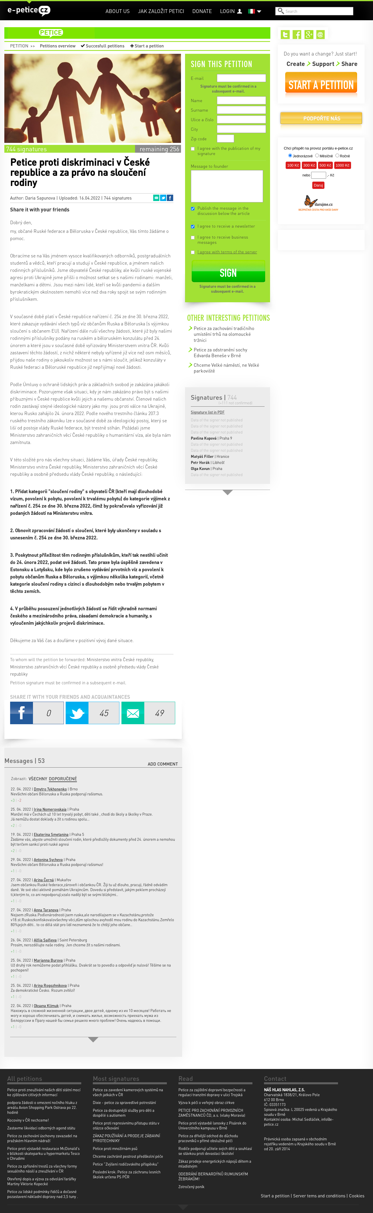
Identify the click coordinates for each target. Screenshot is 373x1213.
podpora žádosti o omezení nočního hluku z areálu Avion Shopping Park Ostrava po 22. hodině (42, 1107)
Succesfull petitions (105, 46)
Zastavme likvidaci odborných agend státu (41, 1127)
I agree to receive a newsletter (226, 225)
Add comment (163, 764)
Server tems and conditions (319, 1196)
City (194, 129)
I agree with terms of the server (227, 251)
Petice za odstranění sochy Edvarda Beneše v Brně (220, 352)
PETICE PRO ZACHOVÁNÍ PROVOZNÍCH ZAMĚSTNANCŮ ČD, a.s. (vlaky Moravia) (211, 1113)
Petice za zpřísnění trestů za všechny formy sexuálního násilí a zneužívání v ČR (42, 1168)
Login (227, 11)
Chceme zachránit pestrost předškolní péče (128, 1156)
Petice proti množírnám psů (115, 1148)
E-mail (197, 78)
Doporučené (63, 778)
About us (118, 11)
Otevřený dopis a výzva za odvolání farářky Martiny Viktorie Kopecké (41, 1181)
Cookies (356, 1196)
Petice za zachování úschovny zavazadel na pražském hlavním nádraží (42, 1138)
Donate (202, 11)
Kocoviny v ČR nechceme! (28, 1120)
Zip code (199, 138)
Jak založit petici (161, 11)
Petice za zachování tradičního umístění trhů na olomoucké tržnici (224, 334)
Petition (19, 46)
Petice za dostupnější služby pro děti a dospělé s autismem (123, 1113)
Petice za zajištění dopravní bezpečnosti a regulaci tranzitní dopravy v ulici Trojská (211, 1092)
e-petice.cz (29, 11)
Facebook (170, 198)
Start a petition (149, 46)
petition (141, 33)
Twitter (163, 198)
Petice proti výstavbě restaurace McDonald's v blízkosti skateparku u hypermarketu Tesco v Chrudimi (43, 1153)
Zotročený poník (191, 1186)
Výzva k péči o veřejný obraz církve (206, 1102)
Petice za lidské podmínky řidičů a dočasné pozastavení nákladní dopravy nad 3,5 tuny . (42, 1194)
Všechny (38, 778)
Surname (199, 110)
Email (156, 198)
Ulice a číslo (202, 119)
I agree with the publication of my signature (228, 150)
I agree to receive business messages (222, 239)
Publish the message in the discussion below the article (223, 210)
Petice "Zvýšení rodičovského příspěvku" (126, 1164)
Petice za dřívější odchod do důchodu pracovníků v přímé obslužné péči (208, 1138)
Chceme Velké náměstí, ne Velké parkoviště (226, 368)
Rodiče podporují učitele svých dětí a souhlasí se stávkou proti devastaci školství (215, 1151)
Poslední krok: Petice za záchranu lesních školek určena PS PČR (126, 1174)
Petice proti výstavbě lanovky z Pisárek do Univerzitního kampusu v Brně (212, 1125)
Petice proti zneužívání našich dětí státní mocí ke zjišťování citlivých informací (43, 1092)
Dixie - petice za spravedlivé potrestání (124, 1102)
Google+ (308, 34)
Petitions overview (57, 46)
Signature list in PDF (208, 412)
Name (196, 100)
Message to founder (209, 166)
